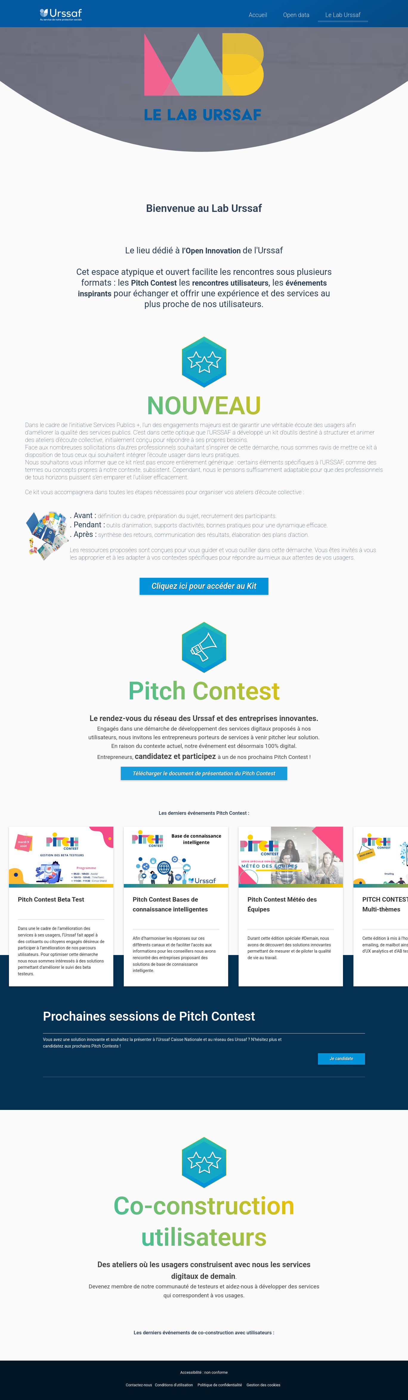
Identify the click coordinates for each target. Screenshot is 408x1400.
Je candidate (341, 1058)
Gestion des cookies (263, 1385)
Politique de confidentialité (220, 1385)
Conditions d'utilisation (174, 1385)
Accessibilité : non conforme (204, 1372)
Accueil (258, 15)
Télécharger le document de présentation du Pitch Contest (204, 773)
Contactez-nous (139, 1385)
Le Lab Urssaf (343, 15)
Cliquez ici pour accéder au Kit (204, 586)
